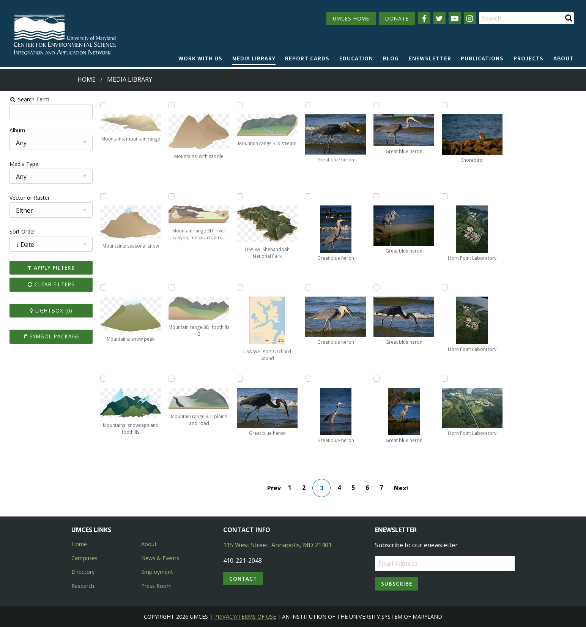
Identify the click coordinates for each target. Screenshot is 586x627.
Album (12, 130)
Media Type (19, 163)
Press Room (156, 585)
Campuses (84, 558)
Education (356, 58)
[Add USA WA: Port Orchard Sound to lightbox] (239, 287)
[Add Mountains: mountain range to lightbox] (100, 105)
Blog (391, 58)
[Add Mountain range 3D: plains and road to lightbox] (169, 379)
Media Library (254, 58)
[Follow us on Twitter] (439, 18)
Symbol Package (47, 336)
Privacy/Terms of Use (245, 616)
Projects (528, 58)
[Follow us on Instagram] (470, 18)
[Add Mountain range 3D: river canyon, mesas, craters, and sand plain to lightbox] (169, 196)
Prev (275, 488)
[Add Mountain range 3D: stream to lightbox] (239, 105)
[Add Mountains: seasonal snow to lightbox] (100, 196)
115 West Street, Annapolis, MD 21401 (277, 545)
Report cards (307, 58)
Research (82, 585)
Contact (243, 578)
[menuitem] (200, 58)
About (563, 58)
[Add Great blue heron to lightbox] (239, 379)
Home (86, 79)
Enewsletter (430, 58)
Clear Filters (47, 284)
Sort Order (18, 231)
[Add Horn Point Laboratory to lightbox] (447, 196)
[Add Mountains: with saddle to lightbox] (169, 105)
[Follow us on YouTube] (455, 18)
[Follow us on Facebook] (424, 18)
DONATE (397, 18)
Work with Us (200, 58)
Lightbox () (47, 310)
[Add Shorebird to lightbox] (447, 105)
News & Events (160, 558)
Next (401, 488)
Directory (83, 571)
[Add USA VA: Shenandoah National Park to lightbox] (239, 196)
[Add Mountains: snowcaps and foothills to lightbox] (100, 379)
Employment (157, 571)
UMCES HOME (351, 18)
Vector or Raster (25, 197)
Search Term (25, 99)
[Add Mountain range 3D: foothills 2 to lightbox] (169, 287)
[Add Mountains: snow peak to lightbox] (100, 287)
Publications (482, 58)
